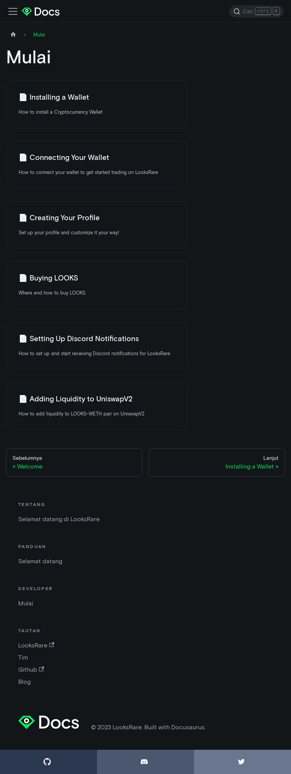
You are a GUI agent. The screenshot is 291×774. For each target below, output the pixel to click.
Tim (23, 657)
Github (31, 669)
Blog (24, 681)
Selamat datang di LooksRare (59, 519)
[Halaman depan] (13, 35)
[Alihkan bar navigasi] (13, 11)
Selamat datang (40, 561)
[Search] (256, 11)
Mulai (25, 603)
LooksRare (36, 645)
